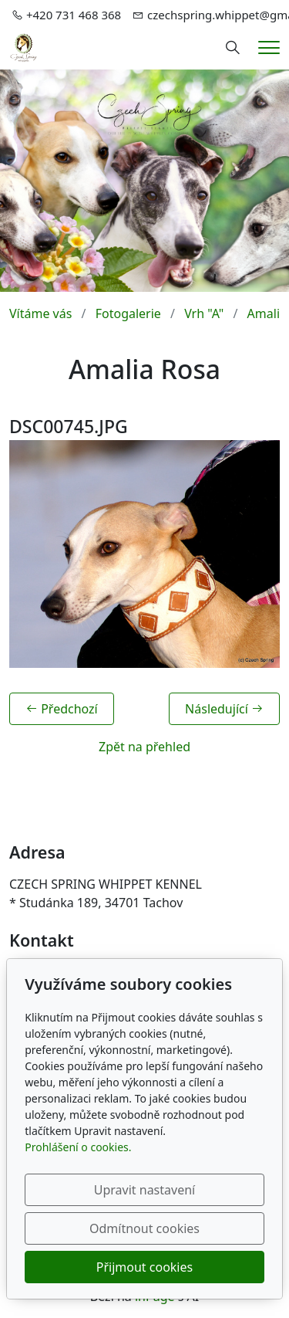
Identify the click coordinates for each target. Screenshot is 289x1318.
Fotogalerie (128, 313)
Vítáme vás (40, 313)
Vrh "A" (203, 313)
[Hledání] (233, 48)
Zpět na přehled (144, 746)
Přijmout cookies (144, 1267)
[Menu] (269, 47)
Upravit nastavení (144, 1189)
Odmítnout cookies (144, 1228)
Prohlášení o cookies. (78, 1147)
